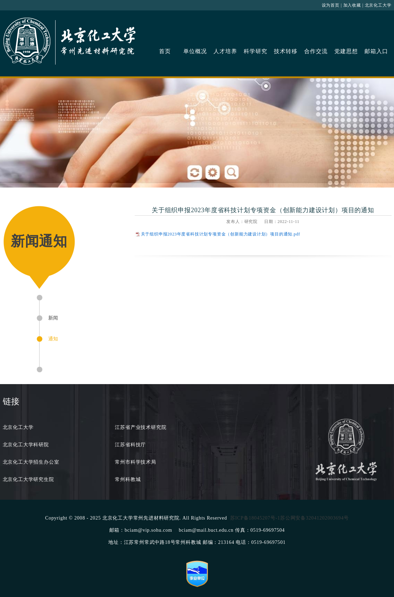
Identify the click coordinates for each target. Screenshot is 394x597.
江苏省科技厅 (130, 444)
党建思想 (346, 51)
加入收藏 (352, 5)
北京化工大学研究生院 (28, 479)
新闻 (53, 318)
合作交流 (315, 51)
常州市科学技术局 (135, 462)
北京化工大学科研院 (26, 444)
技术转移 (285, 51)
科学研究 (255, 51)
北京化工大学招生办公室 (31, 462)
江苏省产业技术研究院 (140, 427)
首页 (165, 51)
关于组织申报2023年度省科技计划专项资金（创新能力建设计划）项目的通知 (263, 210)
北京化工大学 (378, 5)
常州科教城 (128, 479)
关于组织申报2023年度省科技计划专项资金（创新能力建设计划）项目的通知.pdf (220, 234)
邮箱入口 (376, 51)
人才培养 (225, 51)
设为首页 (330, 5)
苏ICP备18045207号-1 (255, 518)
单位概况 (195, 51)
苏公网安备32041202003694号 (314, 518)
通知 (53, 338)
